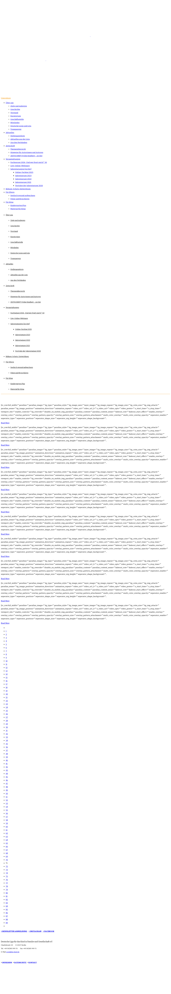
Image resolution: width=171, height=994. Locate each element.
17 (6, 684)
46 (7, 780)
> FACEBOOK (48, 931)
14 (6, 674)
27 (7, 717)
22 (7, 701)
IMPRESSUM (7, 962)
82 (7, 899)
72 (7, 866)
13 (6, 671)
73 (7, 870)
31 (6, 730)
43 (7, 770)
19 (6, 691)
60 (7, 827)
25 (7, 711)
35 (7, 744)
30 (7, 727)
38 (7, 754)
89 (7, 923)
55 (7, 810)
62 (7, 833)
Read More (5, 423)
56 (7, 813)
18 (6, 687)
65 (7, 843)
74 (7, 873)
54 (7, 807)
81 (6, 896)
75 (7, 876)
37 (7, 750)
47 (7, 783)
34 (7, 740)
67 (7, 850)
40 (7, 760)
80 (7, 893)
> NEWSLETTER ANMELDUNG (14, 931)
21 (6, 697)
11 (6, 664)
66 (7, 846)
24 (7, 707)
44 (7, 774)
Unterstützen (6, 98)
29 (7, 724)
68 (7, 853)
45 (7, 777)
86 (7, 913)
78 (7, 886)
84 (7, 906)
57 (7, 817)
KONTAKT (32, 962)
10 (6, 661)
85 (7, 909)
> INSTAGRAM (35, 931)
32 (7, 734)
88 (7, 919)
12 (6, 667)
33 (7, 737)
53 (7, 803)
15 (6, 677)
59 (7, 823)
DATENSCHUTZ (20, 962)
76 (7, 880)
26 (7, 714)
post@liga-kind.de (12, 952)
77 (7, 883)
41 (6, 764)
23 (7, 704)
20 (7, 694)
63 (7, 837)
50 (7, 793)
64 (7, 840)
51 (6, 797)
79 (7, 890)
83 (7, 903)
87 (7, 916)
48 (7, 787)
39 (7, 757)
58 (7, 820)
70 (7, 860)
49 (7, 790)
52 (7, 800)
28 (7, 721)
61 (6, 830)
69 (7, 856)
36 (7, 747)
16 (6, 681)
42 (7, 767)
